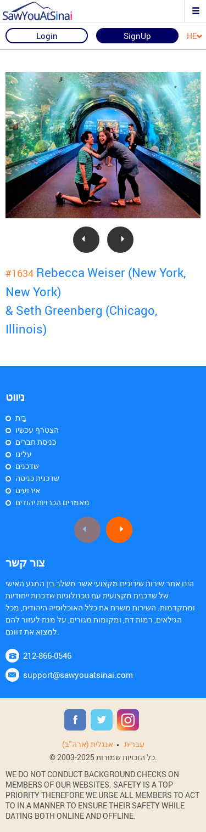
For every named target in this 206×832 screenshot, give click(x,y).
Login (47, 35)
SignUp (137, 35)
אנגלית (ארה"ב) (87, 744)
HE (195, 36)
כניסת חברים (35, 442)
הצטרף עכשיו (37, 430)
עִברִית (134, 744)
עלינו (23, 454)
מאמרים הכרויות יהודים (52, 502)
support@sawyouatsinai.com (78, 674)
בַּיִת (20, 417)
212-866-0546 (47, 655)
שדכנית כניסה (37, 478)
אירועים (27, 490)
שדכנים (27, 466)
